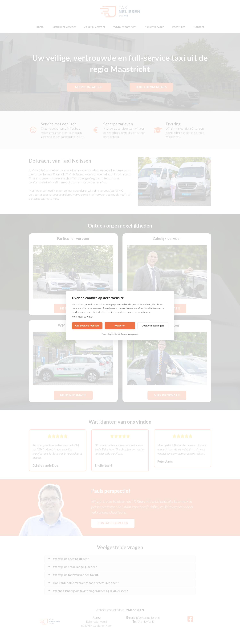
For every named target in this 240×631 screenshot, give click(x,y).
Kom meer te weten (83, 316)
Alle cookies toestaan (87, 325)
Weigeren (119, 325)
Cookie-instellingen (153, 325)
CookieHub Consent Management (124, 334)
